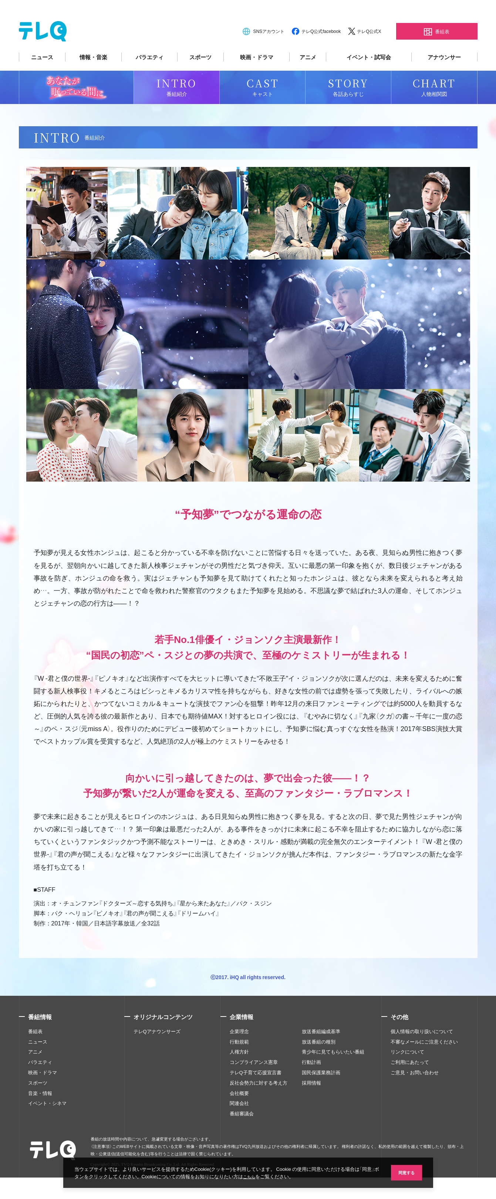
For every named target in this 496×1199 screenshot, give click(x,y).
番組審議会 (242, 1135)
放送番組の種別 (318, 1062)
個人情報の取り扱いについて (422, 1052)
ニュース (42, 78)
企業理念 (239, 1052)
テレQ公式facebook (321, 52)
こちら (262, 1175)
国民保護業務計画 (321, 1094)
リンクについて (407, 1073)
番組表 (35, 1052)
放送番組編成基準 (321, 1052)
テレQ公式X (369, 52)
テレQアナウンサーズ (157, 1052)
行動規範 (239, 1062)
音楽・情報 (40, 1114)
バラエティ (149, 78)
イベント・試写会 (369, 78)
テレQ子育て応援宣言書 (255, 1094)
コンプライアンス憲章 (254, 1083)
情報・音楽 (93, 78)
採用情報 (311, 1104)
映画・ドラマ (256, 78)
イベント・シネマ (47, 1124)
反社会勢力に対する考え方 (258, 1104)
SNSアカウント (268, 52)
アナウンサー (444, 78)
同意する (403, 1171)
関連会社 (239, 1124)
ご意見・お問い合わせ (415, 1094)
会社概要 (239, 1114)
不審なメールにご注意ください (424, 1062)
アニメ (308, 78)
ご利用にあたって (410, 1083)
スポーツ (200, 78)
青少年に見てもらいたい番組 (333, 1073)
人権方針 (239, 1073)
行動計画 (311, 1083)
